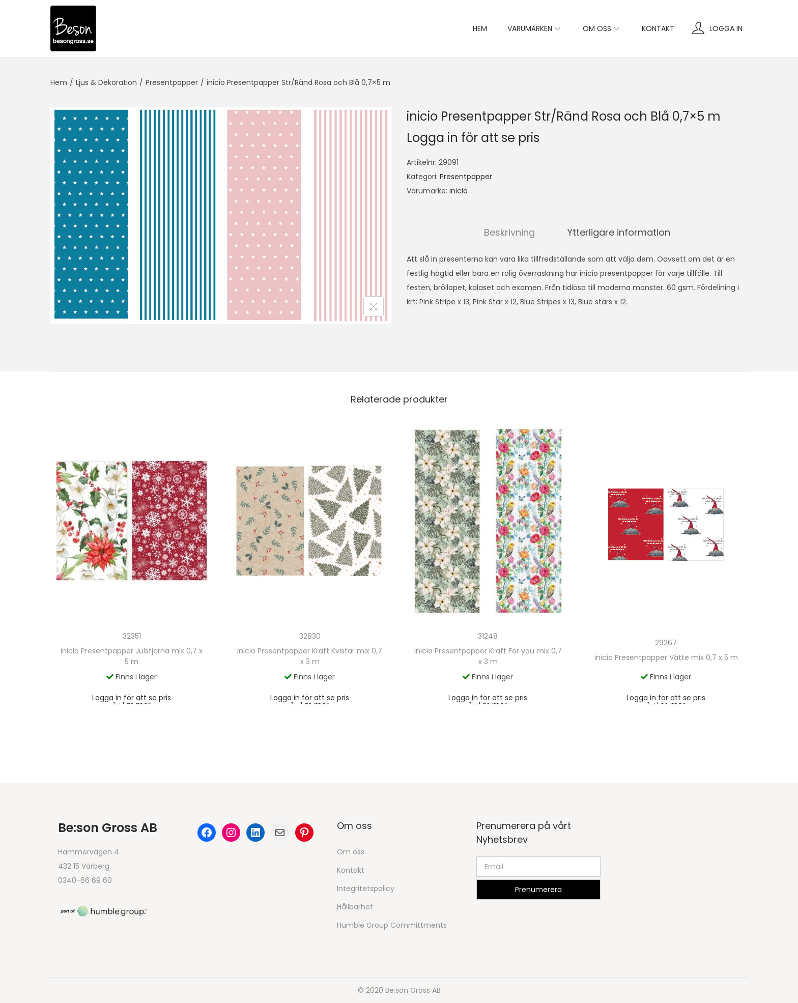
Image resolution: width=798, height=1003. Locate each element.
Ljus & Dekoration (106, 82)
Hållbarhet (355, 907)
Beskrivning (509, 232)
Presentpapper (172, 82)
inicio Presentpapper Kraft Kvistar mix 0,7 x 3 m (309, 656)
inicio (458, 191)
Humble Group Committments (392, 925)
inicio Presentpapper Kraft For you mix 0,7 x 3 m (488, 656)
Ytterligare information (618, 232)
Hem (58, 82)
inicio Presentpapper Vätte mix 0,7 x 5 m (666, 657)
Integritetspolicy (365, 888)
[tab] (509, 232)
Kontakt (350, 870)
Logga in (726, 28)
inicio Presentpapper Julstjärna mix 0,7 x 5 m (132, 656)
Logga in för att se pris (473, 137)
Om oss (350, 852)
